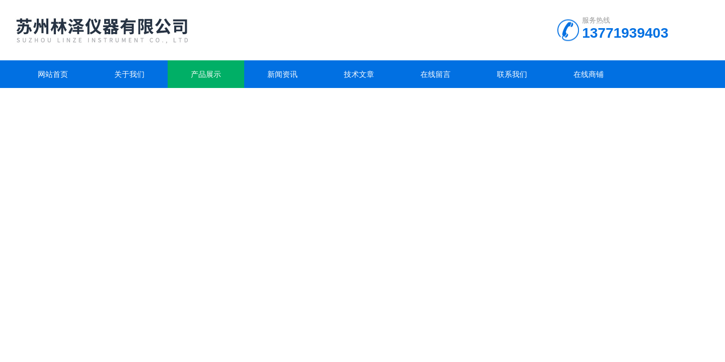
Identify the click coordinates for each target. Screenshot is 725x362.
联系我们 (512, 74)
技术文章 (359, 74)
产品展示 (206, 74)
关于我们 (129, 74)
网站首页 (53, 74)
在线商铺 (588, 74)
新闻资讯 (282, 74)
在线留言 (435, 74)
